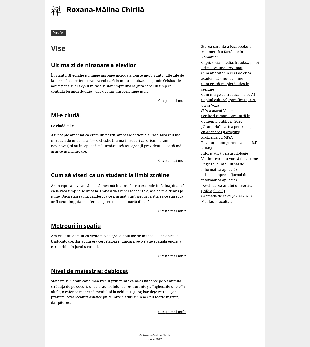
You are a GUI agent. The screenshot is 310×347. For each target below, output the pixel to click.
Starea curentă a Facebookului (227, 46)
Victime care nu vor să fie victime (229, 158)
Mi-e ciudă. (66, 115)
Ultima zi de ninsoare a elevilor (93, 65)
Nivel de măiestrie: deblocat (89, 271)
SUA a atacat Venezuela (221, 110)
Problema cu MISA (216, 137)
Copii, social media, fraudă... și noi (230, 62)
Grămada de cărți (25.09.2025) (226, 196)
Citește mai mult (172, 100)
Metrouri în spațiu (76, 225)
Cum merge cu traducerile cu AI (228, 94)
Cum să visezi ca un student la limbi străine (110, 175)
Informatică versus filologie (224, 153)
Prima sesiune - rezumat (221, 67)
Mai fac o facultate (216, 201)
